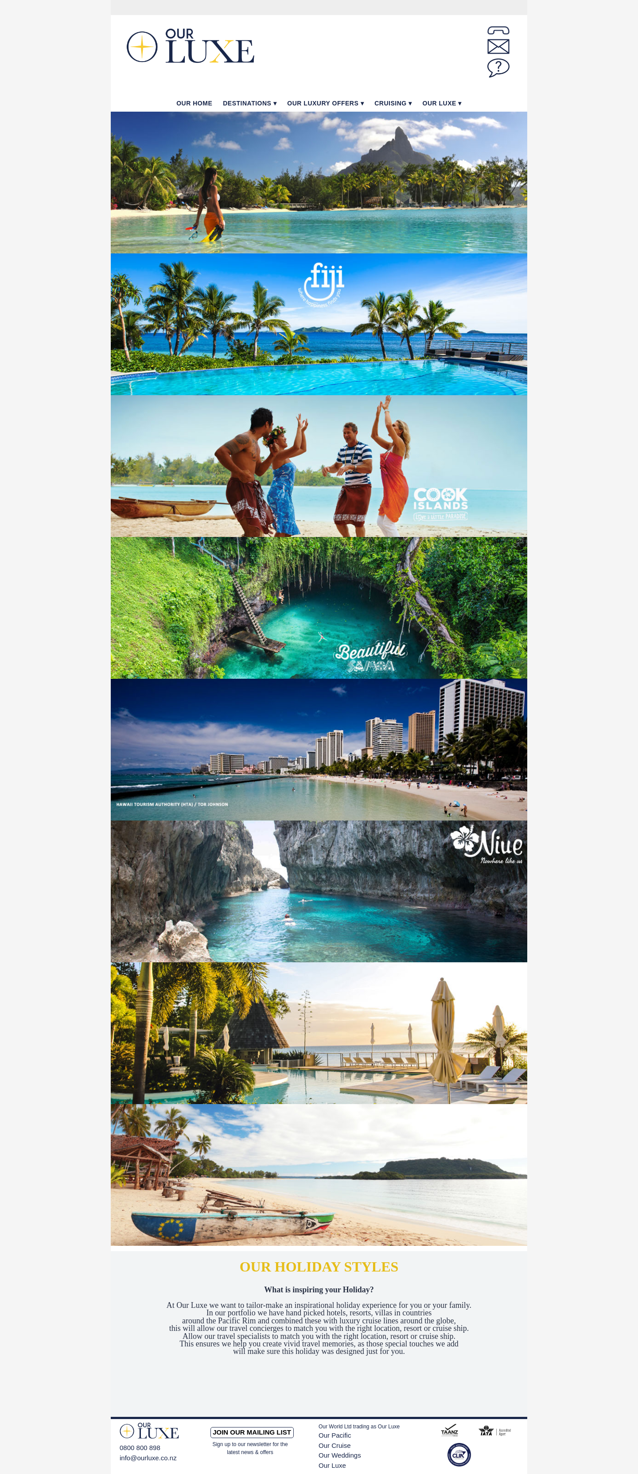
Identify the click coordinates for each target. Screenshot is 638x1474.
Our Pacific (335, 1435)
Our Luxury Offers (322, 103)
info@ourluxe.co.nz (148, 1458)
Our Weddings (340, 1455)
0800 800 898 (140, 1447)
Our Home (194, 103)
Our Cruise (335, 1445)
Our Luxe (439, 103)
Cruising (390, 103)
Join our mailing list (252, 1432)
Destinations (247, 103)
